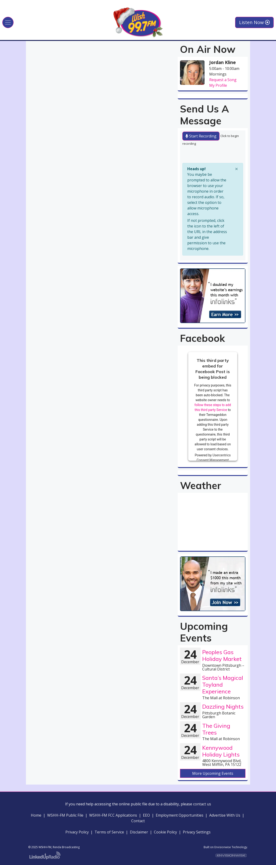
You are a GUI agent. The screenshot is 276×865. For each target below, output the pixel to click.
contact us (202, 804)
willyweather (212, 546)
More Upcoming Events (212, 773)
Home (36, 815)
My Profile (218, 85)
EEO (146, 815)
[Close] (236, 168)
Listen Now (254, 22)
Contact (138, 820)
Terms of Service (109, 832)
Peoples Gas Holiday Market (222, 655)
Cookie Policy (165, 832)
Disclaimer (140, 832)
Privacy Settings (197, 832)
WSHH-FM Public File (65, 815)
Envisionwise (222, 847)
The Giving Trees (216, 729)
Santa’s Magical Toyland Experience (222, 684)
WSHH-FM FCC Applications (113, 815)
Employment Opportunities (179, 815)
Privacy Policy (77, 832)
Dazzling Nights (223, 706)
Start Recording (200, 136)
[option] (212, 295)
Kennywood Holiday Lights (221, 751)
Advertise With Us (224, 815)
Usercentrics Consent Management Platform (214, 460)
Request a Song (223, 79)
